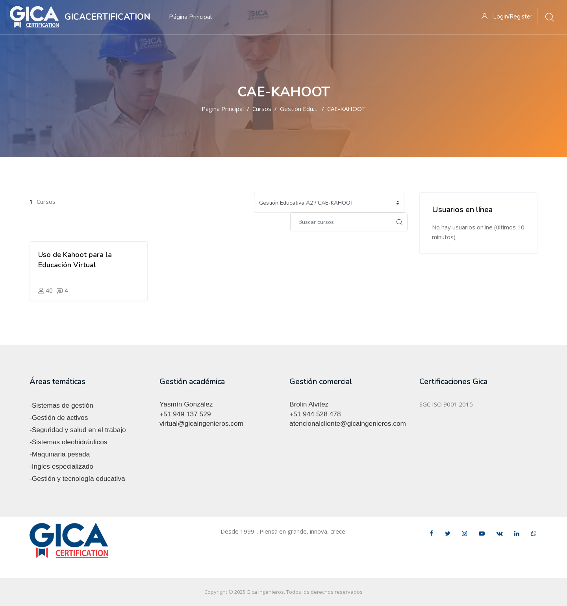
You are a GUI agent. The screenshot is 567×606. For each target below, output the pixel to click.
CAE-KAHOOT (346, 109)
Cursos (261, 109)
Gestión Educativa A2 (308, 109)
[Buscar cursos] (341, 221)
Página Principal (223, 109)
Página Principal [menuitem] (190, 17)
